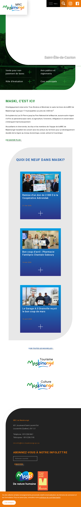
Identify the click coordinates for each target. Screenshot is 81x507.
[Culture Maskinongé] (40, 392)
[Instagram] (70, 3)
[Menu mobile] (43, 3)
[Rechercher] (63, 3)
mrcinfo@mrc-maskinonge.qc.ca (26, 443)
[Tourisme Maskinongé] (40, 369)
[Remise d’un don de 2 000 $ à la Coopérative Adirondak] (40, 213)
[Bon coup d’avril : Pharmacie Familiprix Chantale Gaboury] (40, 270)
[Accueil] (13, 9)
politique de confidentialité (50, 497)
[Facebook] (77, 3)
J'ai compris (9, 502)
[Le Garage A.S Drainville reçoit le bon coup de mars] (40, 326)
